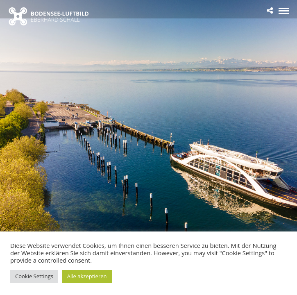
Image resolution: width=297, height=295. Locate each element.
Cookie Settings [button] (34, 276)
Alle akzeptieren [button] (87, 276)
